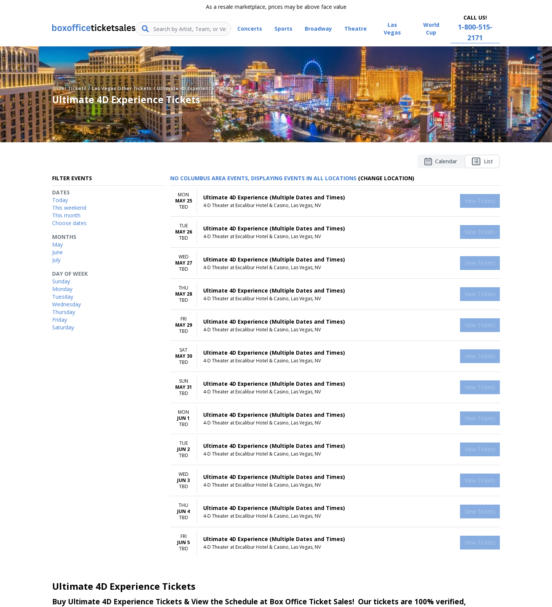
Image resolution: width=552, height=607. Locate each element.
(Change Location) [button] (386, 178)
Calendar (440, 161)
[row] (335, 201)
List (482, 161)
